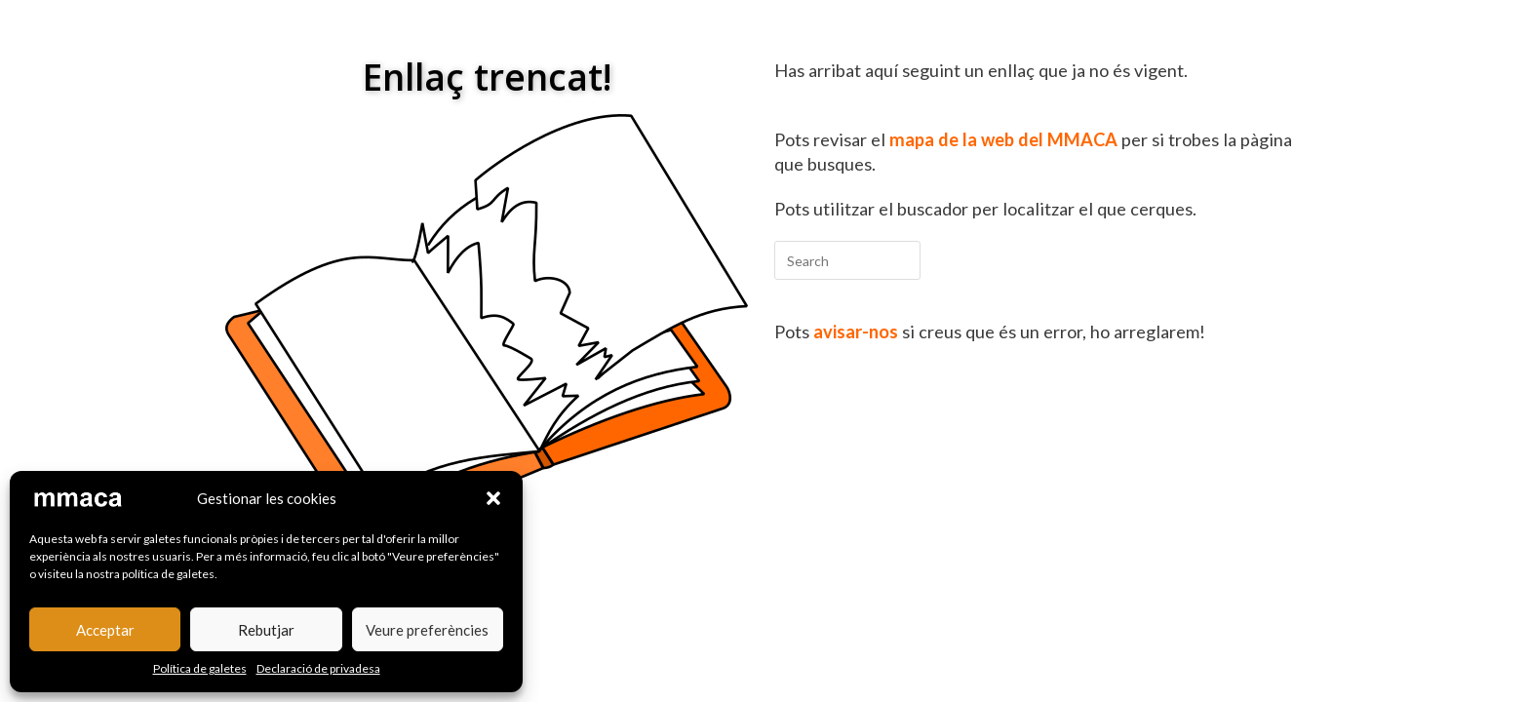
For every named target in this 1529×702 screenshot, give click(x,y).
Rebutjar (266, 630)
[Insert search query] (847, 260)
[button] (493, 498)
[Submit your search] (901, 258)
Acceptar (105, 630)
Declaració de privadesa (318, 668)
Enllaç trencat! (487, 76)
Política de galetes (200, 668)
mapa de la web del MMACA (1003, 139)
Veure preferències (427, 630)
